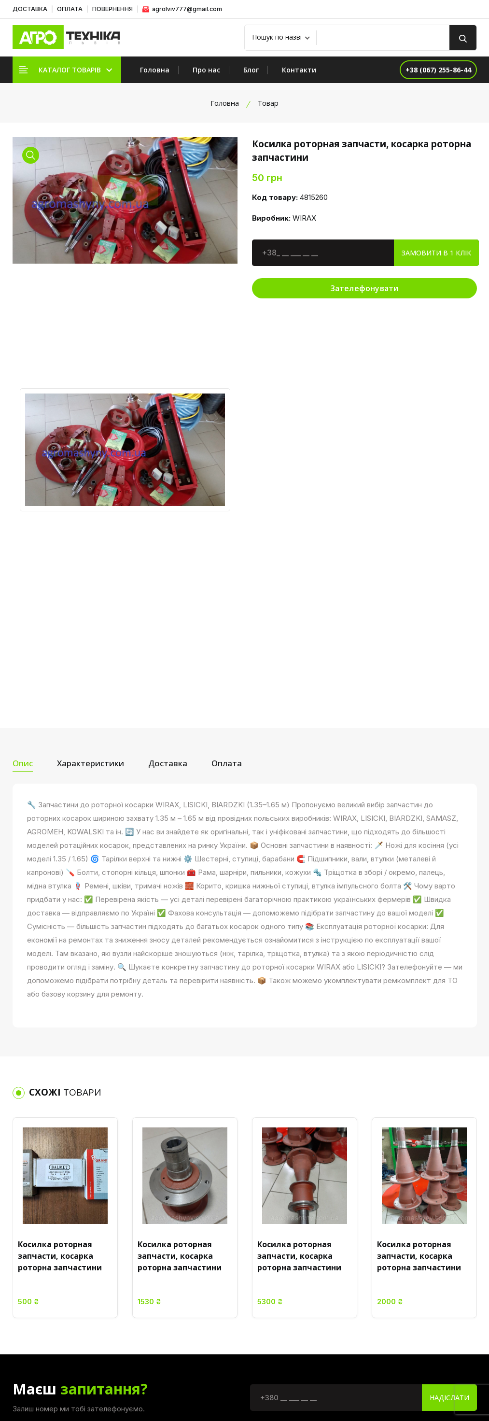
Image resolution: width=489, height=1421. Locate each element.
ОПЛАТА (70, 9)
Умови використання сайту (338, 1245)
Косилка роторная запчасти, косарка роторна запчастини (60, 991)
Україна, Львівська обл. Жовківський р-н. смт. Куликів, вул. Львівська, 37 (443, 1254)
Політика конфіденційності (338, 1227)
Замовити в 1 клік (436, 252)
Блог (251, 69)
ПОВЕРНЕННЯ (112, 9)
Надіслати (449, 1133)
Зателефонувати (364, 288)
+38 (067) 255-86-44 (442, 1305)
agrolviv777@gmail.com (182, 9)
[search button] (462, 37)
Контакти (299, 69)
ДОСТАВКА (30, 9)
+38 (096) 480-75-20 (442, 1336)
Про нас (206, 69)
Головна (154, 69)
